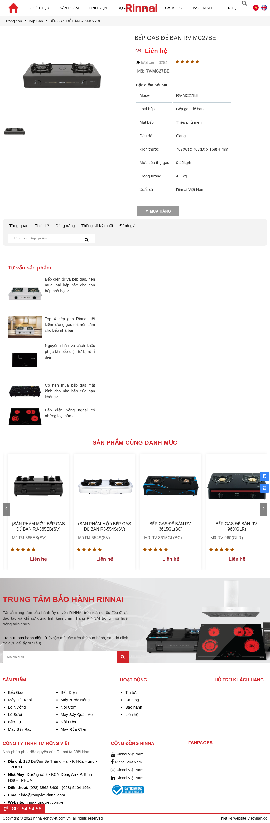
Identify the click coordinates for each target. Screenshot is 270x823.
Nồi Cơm (68, 707)
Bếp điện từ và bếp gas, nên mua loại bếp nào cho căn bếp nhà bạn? (70, 285)
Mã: (153, 71)
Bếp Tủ (14, 722)
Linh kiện (98, 8)
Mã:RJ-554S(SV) (94, 538)
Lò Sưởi (15, 714)
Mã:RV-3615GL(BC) (163, 538)
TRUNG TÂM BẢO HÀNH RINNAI (63, 599)
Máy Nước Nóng (75, 699)
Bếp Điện (69, 692)
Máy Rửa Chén (74, 729)
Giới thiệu (39, 8)
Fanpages (200, 742)
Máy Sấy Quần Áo (77, 714)
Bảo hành (202, 8)
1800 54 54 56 (22, 808)
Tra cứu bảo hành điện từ (65, 640)
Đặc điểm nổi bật (151, 85)
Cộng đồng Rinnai (133, 743)
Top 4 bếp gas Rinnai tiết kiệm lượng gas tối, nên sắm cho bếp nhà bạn (70, 324)
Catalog (173, 8)
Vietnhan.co (257, 818)
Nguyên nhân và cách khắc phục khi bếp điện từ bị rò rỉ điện (70, 351)
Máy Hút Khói (20, 699)
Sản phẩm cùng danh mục (135, 442)
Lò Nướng (17, 707)
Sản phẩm (69, 8)
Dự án (123, 8)
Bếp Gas (15, 692)
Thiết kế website (233, 818)
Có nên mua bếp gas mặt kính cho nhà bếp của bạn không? (70, 391)
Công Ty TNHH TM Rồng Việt (36, 743)
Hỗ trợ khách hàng (239, 679)
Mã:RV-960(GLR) (226, 538)
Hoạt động (133, 679)
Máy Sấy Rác (19, 729)
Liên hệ (230, 8)
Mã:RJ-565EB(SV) (29, 538)
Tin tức (131, 692)
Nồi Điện (68, 722)
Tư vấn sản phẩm (29, 268)
